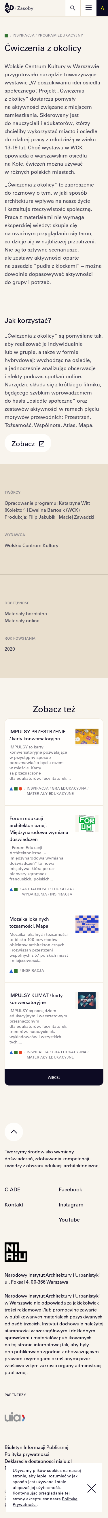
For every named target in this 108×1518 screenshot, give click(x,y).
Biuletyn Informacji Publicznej (36, 1447)
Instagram (71, 1204)
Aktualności (35, 888)
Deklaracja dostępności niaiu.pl (38, 1461)
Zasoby (25, 8)
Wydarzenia (34, 894)
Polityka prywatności (27, 1454)
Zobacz (28, 443)
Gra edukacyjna (69, 788)
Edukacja (62, 888)
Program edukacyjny (60, 35)
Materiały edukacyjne (50, 793)
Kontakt (14, 1204)
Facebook (70, 1189)
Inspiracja (24, 35)
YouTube (69, 1219)
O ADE (12, 1189)
